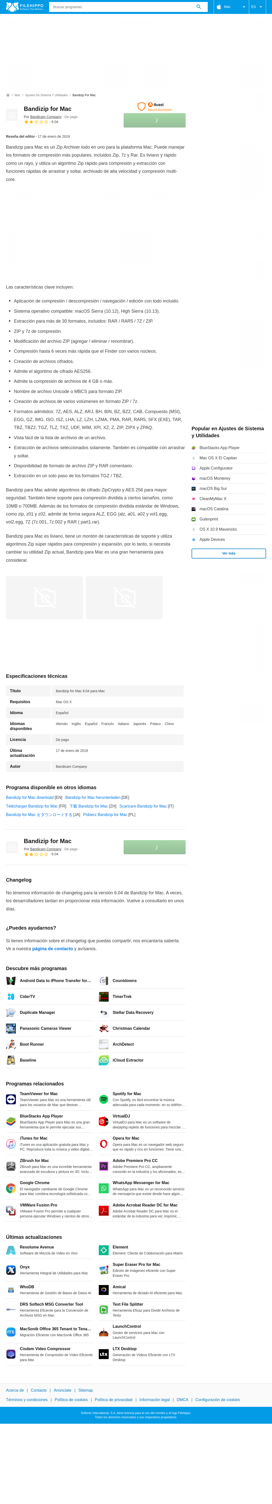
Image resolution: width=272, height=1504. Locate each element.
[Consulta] (128, 7)
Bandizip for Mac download (30, 797)
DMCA (182, 1400)
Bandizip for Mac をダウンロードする (39, 815)
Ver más (229, 553)
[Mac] (17, 95)
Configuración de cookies (217, 1400)
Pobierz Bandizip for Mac (105, 815)
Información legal (154, 1400)
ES (257, 7)
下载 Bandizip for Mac (88, 806)
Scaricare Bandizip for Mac (143, 806)
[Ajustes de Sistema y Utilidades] (46, 95)
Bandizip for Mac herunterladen (92, 797)
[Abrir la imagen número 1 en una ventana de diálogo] (124, 597)
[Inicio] (8, 95)
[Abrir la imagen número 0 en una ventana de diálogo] (44, 597)
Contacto (39, 1390)
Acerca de (15, 1390)
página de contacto (52, 948)
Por (43, 117)
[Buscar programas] (199, 7)
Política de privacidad (114, 1400)
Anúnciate (62, 1390)
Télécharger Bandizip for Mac (32, 806)
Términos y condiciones (27, 1400)
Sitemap (85, 1390)
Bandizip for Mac (47, 108)
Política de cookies (71, 1400)
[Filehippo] (24, 7)
